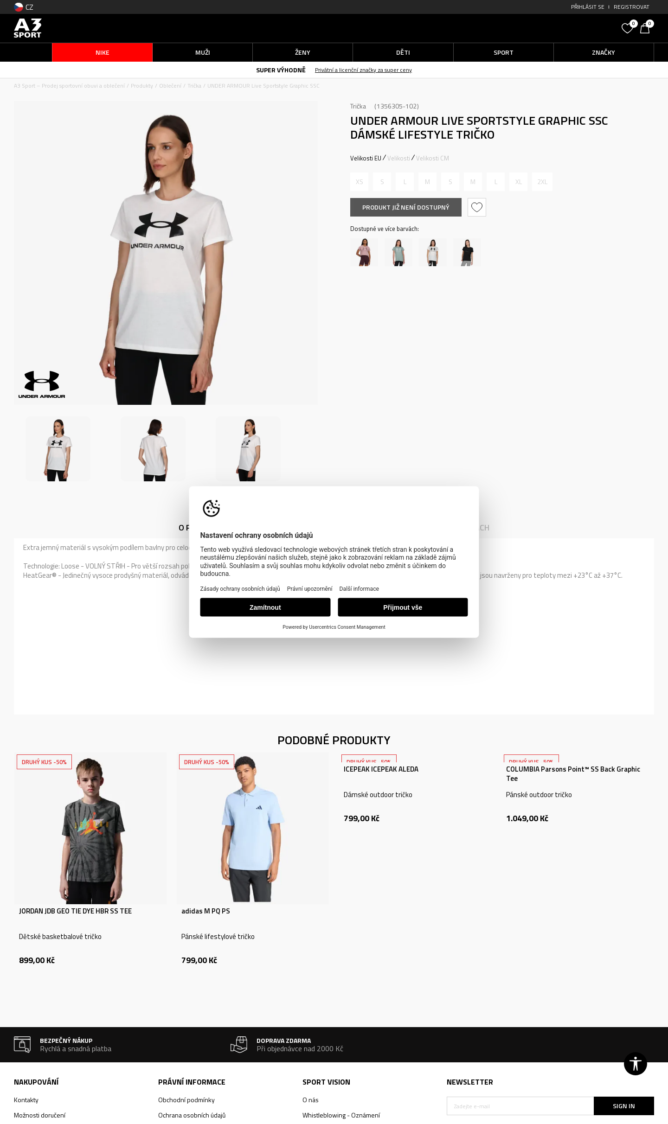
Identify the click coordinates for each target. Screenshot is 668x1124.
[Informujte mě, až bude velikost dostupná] (359, 181)
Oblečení (170, 85)
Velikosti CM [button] (432, 158)
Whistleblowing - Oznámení (341, 1115)
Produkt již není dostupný (406, 207)
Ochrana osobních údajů (191, 1115)
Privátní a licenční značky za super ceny (363, 69)
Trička (194, 85)
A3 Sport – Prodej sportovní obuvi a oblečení (69, 85)
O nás (310, 1100)
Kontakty (26, 1100)
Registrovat (631, 6)
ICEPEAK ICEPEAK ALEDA (381, 769)
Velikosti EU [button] (365, 158)
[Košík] (647, 27)
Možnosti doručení (39, 1115)
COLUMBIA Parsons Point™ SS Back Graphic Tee (573, 774)
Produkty (142, 85)
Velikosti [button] (398, 158)
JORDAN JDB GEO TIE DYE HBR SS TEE (75, 911)
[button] (547, 28)
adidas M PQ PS (205, 911)
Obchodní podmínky (186, 1100)
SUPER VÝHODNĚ (281, 70)
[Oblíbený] (629, 27)
